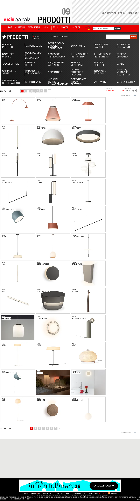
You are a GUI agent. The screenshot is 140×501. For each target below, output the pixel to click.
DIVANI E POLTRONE (8, 45)
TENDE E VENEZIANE (77, 63)
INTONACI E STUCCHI (100, 72)
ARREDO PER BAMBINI (101, 45)
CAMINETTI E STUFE (9, 72)
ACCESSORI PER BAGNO (123, 45)
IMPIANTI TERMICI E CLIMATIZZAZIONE (56, 81)
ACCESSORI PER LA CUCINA (56, 55)
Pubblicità (102, 493)
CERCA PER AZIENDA (61, 36)
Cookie (56, 493)
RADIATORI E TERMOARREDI (33, 72)
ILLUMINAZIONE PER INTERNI (79, 55)
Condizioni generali (30, 493)
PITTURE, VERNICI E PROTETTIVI (123, 72)
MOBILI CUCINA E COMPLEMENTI (33, 55)
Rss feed (114, 493)
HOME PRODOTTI (37, 37)
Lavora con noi (92, 493)
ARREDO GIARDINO (122, 55)
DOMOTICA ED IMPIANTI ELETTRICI (79, 81)
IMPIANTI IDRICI (33, 82)
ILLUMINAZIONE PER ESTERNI (102, 55)
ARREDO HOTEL (30, 63)
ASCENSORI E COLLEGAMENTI (11, 81)
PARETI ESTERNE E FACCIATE (77, 72)
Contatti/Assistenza (78, 493)
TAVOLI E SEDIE (33, 46)
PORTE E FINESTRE (99, 63)
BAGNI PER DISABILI (8, 55)
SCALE (120, 64)
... (49, 91)
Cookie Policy (25, 499)
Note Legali (65, 493)
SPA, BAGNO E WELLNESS (56, 63)
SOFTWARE (100, 82)
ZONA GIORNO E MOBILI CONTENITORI (56, 46)
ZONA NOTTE (78, 46)
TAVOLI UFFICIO (10, 64)
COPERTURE (55, 72)
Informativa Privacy (45, 493)
